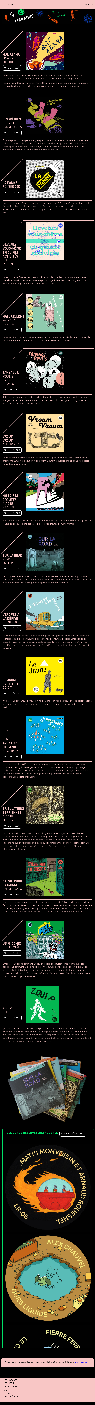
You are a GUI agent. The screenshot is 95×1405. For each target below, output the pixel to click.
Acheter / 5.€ (12, 389)
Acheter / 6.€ (12, 132)
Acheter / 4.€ (12, 68)
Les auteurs (9, 1383)
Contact (8, 1393)
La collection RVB (12, 1386)
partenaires (81, 1362)
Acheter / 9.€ (12, 756)
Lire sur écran (11, 1396)
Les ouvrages (10, 1380)
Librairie (9, 4)
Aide (6, 1390)
